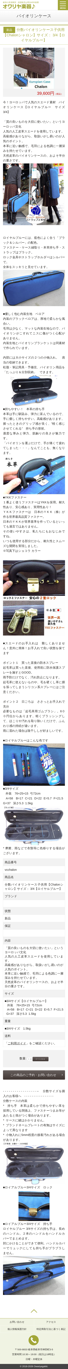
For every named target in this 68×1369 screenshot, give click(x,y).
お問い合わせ (17, 1322)
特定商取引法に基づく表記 (51, 1329)
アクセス (51, 1322)
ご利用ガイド (17, 1043)
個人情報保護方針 (17, 1329)
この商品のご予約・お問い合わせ (36, 1075)
